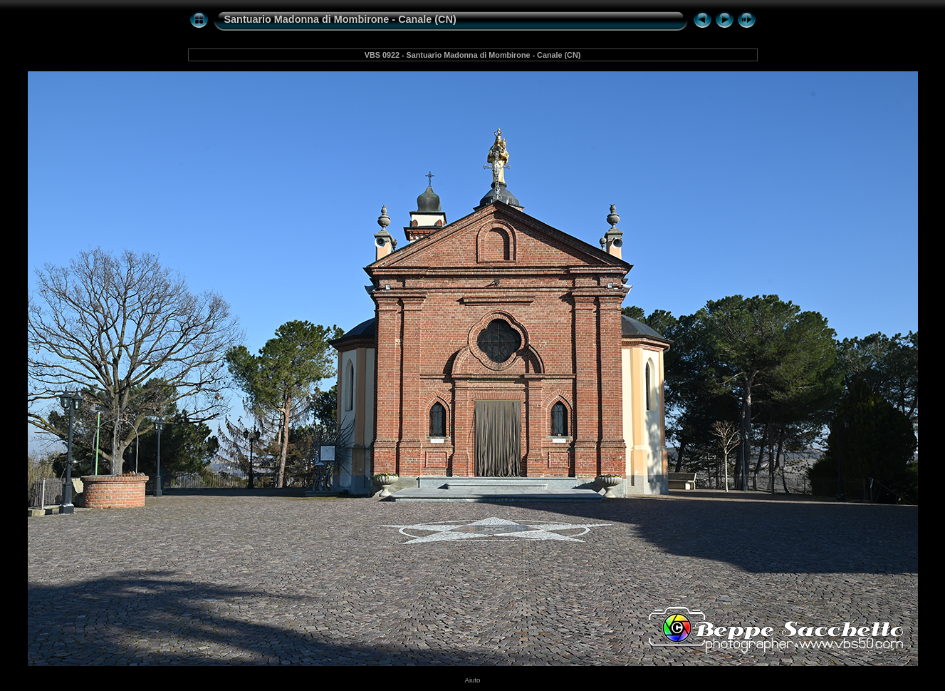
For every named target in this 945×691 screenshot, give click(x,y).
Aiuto (473, 680)
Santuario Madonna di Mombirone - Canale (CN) (340, 19)
